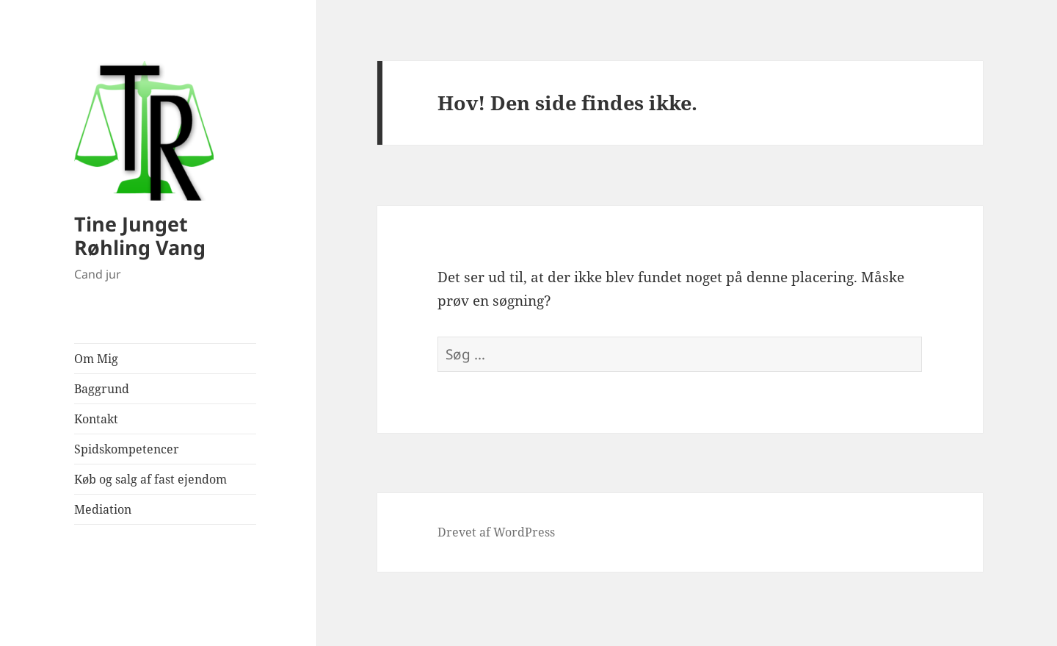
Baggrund (101, 389)
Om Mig (96, 359)
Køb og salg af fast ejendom (150, 479)
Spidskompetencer (126, 449)
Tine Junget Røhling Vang (140, 235)
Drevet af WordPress (496, 532)
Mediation (102, 509)
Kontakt (96, 419)
